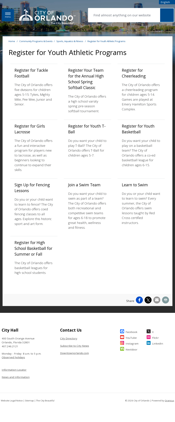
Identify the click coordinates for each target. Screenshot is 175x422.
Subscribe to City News (74, 345)
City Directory (68, 338)
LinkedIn (157, 343)
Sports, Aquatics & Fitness (70, 41)
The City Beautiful (45, 400)
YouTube (131, 337)
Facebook (131, 331)
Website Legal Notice (12, 400)
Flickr (155, 337)
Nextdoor (131, 349)
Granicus (169, 400)
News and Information (16, 377)
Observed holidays (13, 357)
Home (12, 41)
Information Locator (14, 369)
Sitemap (29, 400)
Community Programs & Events (36, 41)
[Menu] (8, 15)
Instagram (132, 343)
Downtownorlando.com (74, 353)
